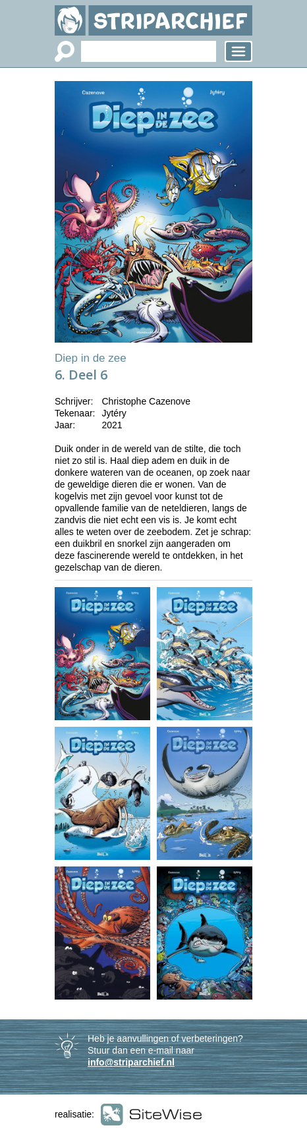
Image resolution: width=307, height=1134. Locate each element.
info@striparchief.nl (131, 1062)
